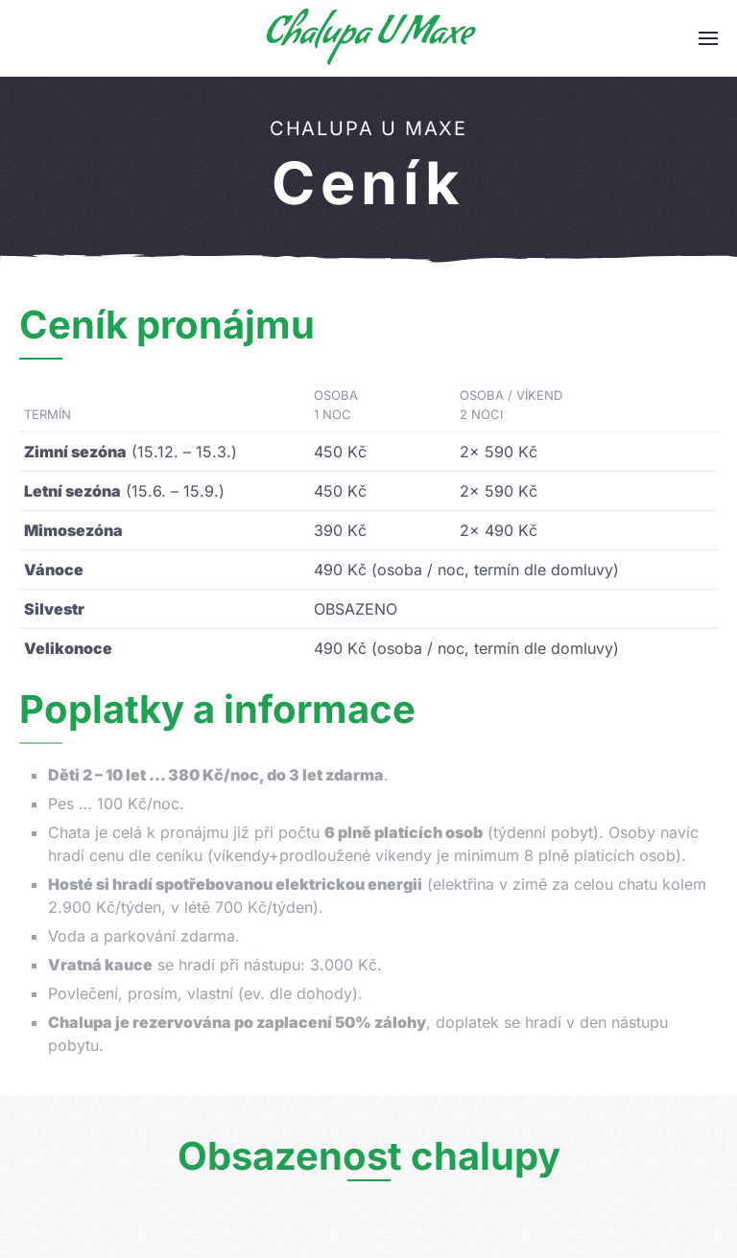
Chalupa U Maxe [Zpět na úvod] (368, 38)
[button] (708, 38)
